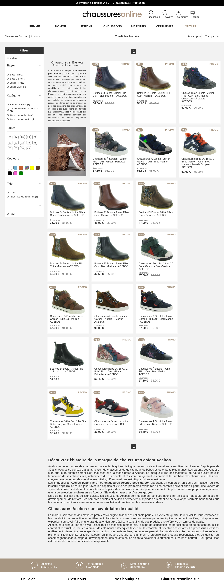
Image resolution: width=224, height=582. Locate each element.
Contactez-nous (31, 545)
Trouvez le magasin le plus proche (131, 564)
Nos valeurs (75, 557)
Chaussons (112, 26)
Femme (34, 26)
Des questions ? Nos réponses (40, 557)
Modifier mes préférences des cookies (112, 578)
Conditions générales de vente (40, 549)
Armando (120, 545)
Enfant (86, 26)
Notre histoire (76, 552)
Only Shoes (121, 549)
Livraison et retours (33, 553)
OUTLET (190, 26)
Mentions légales (78, 561)
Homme (60, 26)
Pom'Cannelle (123, 553)
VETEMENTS (164, 26)
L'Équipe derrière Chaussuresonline (79, 547)
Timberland (121, 557)
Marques (138, 26)
